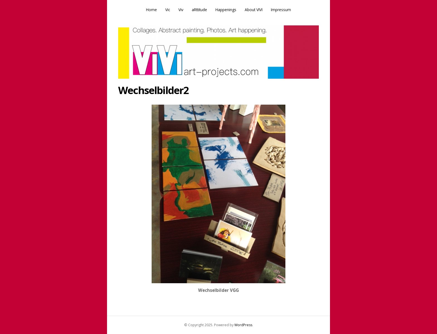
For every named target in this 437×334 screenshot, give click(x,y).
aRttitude (199, 9)
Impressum (281, 9)
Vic (167, 9)
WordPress (243, 325)
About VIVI (254, 9)
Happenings (225, 9)
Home (151, 9)
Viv (180, 9)
